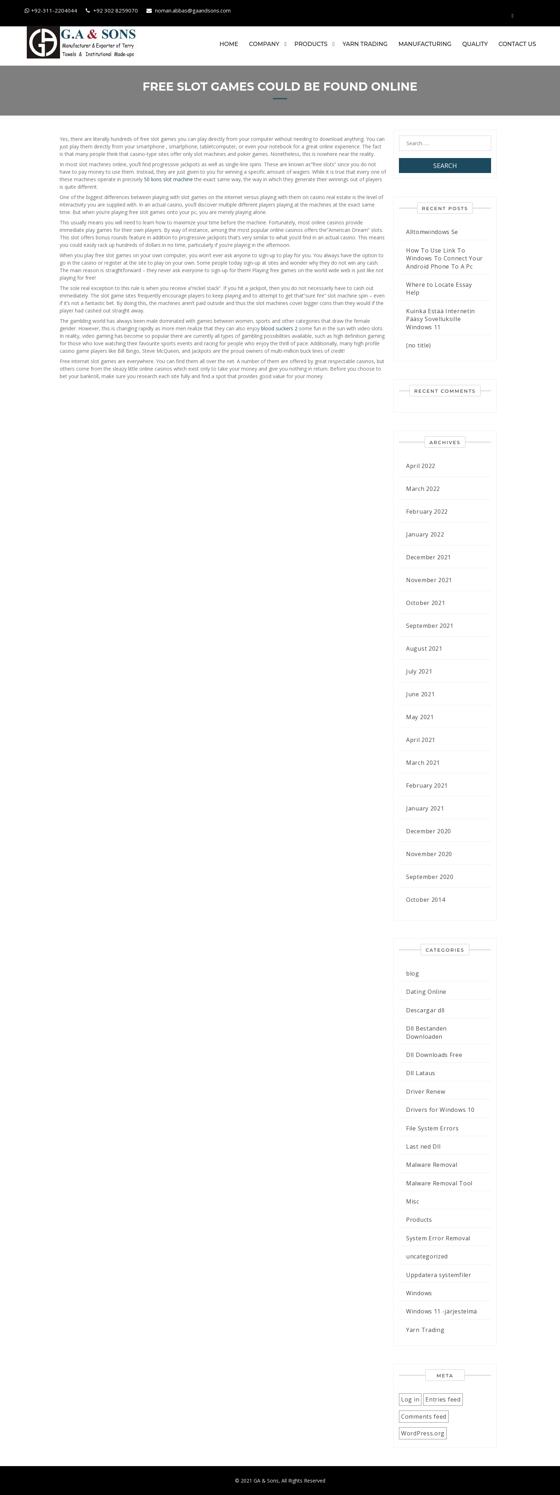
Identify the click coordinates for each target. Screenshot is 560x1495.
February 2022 (427, 511)
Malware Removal (432, 1165)
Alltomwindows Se (432, 232)
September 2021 (430, 626)
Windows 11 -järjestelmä (441, 1311)
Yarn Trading (364, 44)
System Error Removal (438, 1238)
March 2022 (423, 489)
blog (412, 973)
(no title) (418, 345)
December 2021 (428, 557)
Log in (410, 1399)
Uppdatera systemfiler (438, 1274)
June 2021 (420, 694)
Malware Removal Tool (439, 1183)
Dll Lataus (420, 1073)
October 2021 (425, 603)
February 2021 (427, 785)
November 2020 (429, 854)
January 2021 (425, 808)
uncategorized (427, 1256)
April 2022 (420, 466)
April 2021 (420, 740)
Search (445, 165)
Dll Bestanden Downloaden (426, 1032)
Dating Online (426, 992)
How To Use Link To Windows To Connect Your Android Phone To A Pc (444, 258)
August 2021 (424, 648)
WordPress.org (423, 1433)
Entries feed (442, 1399)
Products (310, 44)
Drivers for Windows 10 (440, 1110)
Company (264, 44)
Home (228, 44)
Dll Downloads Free (434, 1055)
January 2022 (425, 534)
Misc (412, 1201)
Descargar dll (425, 1010)
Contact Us (517, 44)
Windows (419, 1293)
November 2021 (429, 580)
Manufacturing (424, 44)
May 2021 (420, 717)
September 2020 (430, 877)
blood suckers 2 (279, 328)
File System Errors (432, 1128)
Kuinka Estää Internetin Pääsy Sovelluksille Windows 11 (440, 319)
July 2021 (419, 671)
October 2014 (425, 900)
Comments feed (423, 1416)
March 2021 (423, 763)
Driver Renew (425, 1091)
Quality (475, 44)
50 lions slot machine (168, 179)
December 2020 (428, 831)
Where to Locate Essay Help (439, 288)
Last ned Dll (423, 1146)
